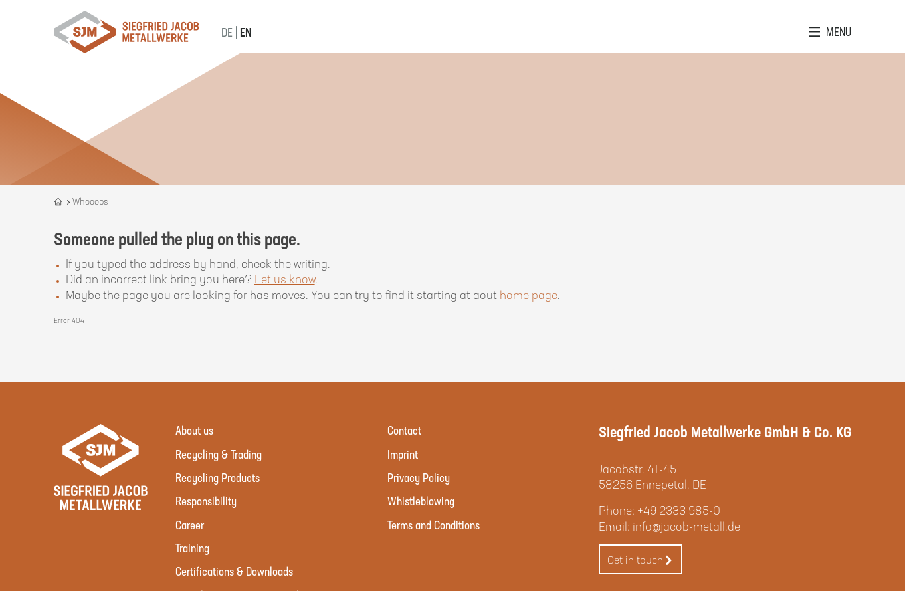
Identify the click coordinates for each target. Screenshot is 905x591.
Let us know (284, 278)
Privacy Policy (418, 477)
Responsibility (206, 500)
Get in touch (640, 560)
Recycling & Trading (218, 454)
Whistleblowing (420, 500)
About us (194, 430)
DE (227, 32)
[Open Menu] (830, 31)
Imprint (402, 454)
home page (528, 294)
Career (189, 524)
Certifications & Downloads (234, 571)
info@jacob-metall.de (686, 526)
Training (192, 547)
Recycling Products (217, 477)
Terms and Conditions (433, 524)
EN (245, 32)
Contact (404, 430)
